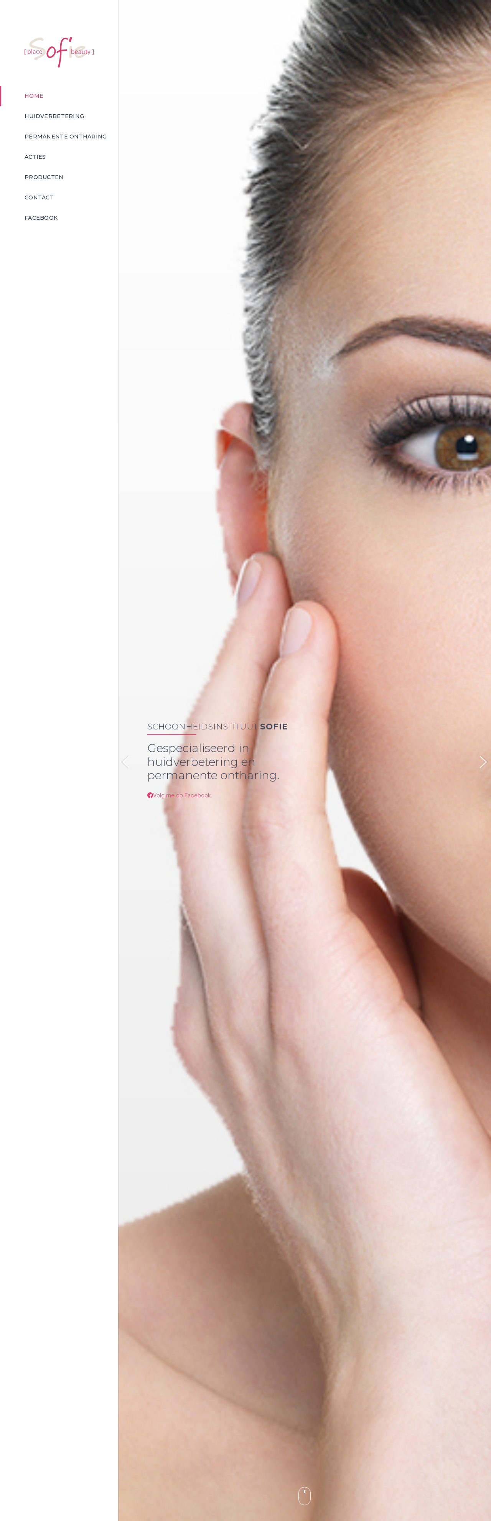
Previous (125, 762)
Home (34, 95)
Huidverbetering (54, 116)
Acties (35, 156)
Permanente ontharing (66, 136)
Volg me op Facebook (179, 795)
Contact (39, 197)
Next (483, 762)
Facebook (41, 217)
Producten (44, 177)
